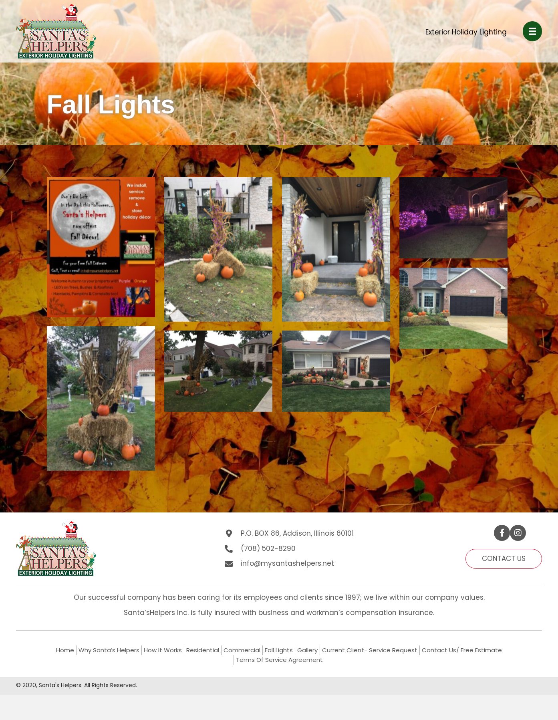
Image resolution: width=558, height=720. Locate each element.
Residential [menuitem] (202, 650)
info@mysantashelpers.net (287, 563)
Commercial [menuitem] (242, 650)
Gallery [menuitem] (307, 650)
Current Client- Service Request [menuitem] (369, 650)
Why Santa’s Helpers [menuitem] (109, 650)
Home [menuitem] (65, 650)
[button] (502, 533)
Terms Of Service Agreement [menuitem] (279, 659)
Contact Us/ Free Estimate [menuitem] (462, 650)
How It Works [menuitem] (163, 650)
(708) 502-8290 (268, 548)
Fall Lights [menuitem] (279, 650)
